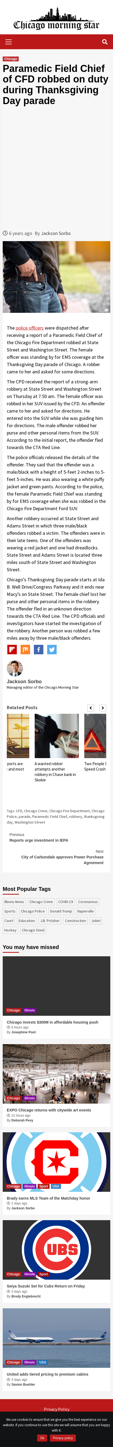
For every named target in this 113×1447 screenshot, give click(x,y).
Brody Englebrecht (25, 1296)
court (8, 920)
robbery (75, 816)
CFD (19, 810)
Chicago (10, 59)
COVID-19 (65, 901)
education (27, 920)
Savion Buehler (23, 1384)
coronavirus (88, 901)
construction (75, 920)
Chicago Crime (35, 810)
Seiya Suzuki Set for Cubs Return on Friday (46, 1286)
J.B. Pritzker (50, 920)
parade (24, 816)
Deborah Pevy (22, 1120)
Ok (42, 1438)
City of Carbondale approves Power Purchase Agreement (56, 857)
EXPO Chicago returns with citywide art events (49, 1110)
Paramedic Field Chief (49, 816)
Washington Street (30, 822)
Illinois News (14, 901)
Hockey (10, 930)
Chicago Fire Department (69, 810)
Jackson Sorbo (56, 233)
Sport (43, 1186)
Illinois (29, 1010)
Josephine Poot (23, 1032)
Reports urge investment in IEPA (56, 837)
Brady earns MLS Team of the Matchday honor (48, 1198)
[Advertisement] (56, 167)
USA (56, 1186)
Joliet (96, 920)
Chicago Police (33, 911)
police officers (30, 328)
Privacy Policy (56, 1409)
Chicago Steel (33, 930)
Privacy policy (63, 1438)
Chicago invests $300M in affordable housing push (52, 1022)
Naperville (86, 911)
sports (9, 911)
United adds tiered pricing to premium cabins (47, 1374)
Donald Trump (61, 911)
